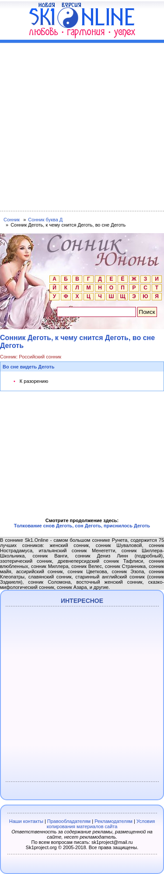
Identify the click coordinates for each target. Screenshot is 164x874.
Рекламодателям (113, 821)
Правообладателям (69, 821)
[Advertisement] (82, 125)
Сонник (11, 219)
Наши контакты (26, 821)
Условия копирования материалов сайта (101, 824)
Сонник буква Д (45, 219)
